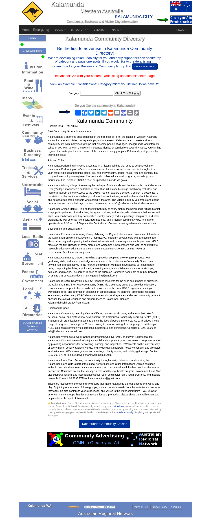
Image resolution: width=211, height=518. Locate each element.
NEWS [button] (181, 29)
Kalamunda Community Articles (104, 424)
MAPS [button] (117, 29)
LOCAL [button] (60, 29)
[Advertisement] (104, 475)
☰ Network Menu (32, 50)
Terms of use (140, 507)
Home (26, 30)
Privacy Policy (159, 507)
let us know (119, 406)
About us (176, 507)
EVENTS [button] (100, 29)
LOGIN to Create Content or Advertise (32, 326)
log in (143, 412)
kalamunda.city (126, 412)
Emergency (41, 30)
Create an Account (145, 66)
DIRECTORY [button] (79, 29)
